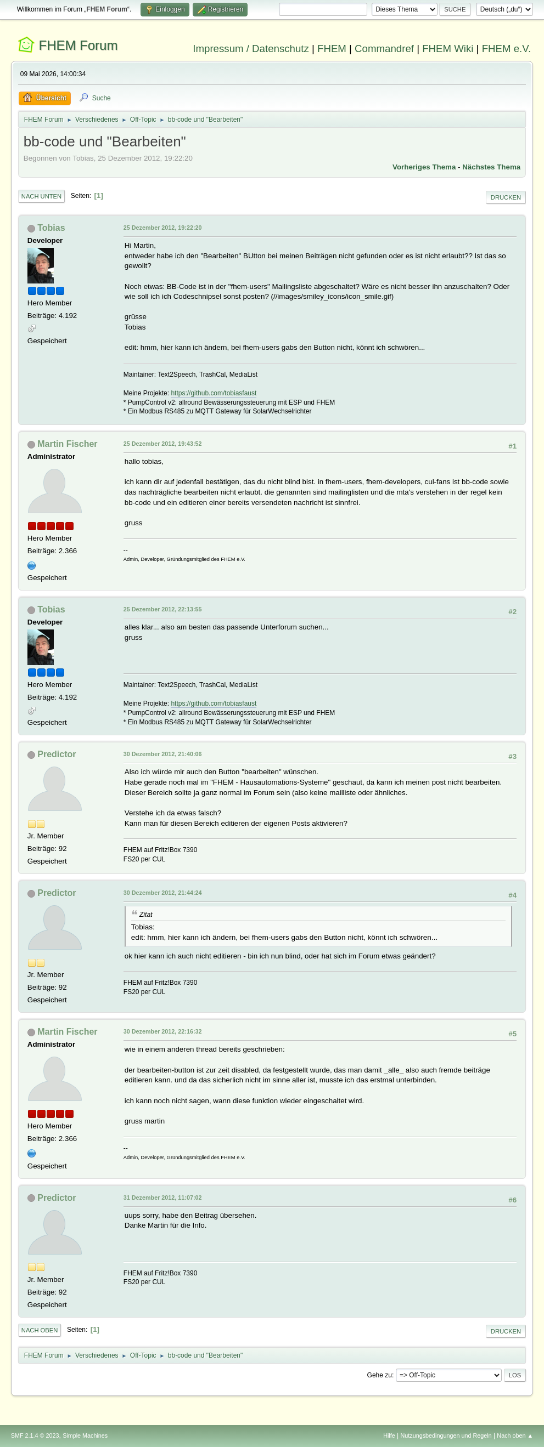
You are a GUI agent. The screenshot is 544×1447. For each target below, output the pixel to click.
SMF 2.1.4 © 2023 (35, 1435)
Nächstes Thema (491, 167)
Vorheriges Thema (424, 167)
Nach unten (41, 196)
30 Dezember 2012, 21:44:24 (163, 892)
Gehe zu (379, 1375)
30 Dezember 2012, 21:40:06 (163, 754)
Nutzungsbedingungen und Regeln (446, 1435)
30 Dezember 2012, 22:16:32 (163, 1031)
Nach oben (39, 1330)
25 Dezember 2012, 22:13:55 (163, 609)
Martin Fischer (67, 444)
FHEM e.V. (506, 48)
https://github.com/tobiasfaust (213, 393)
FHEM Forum (77, 45)
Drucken (506, 197)
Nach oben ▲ (515, 1435)
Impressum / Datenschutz (251, 48)
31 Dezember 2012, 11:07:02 (163, 1197)
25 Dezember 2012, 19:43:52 (163, 443)
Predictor (56, 754)
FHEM (331, 48)
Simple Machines (85, 1435)
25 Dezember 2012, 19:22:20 (163, 227)
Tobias (51, 227)
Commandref (384, 48)
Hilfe (389, 1435)
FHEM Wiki (447, 48)
